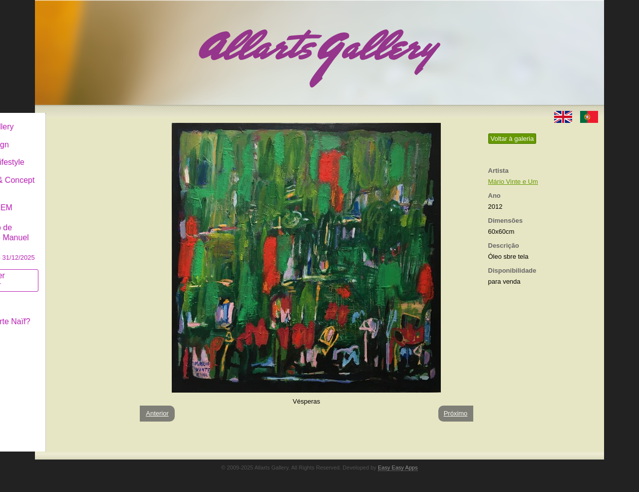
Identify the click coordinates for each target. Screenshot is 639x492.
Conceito (62, 295)
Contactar (63, 331)
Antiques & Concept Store (81, 177)
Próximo (456, 413)
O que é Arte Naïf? (79, 313)
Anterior (157, 413)
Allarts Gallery (71, 118)
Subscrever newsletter (67, 272)
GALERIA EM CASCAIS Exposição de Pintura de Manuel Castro (81, 224)
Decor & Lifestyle (76, 154)
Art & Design (68, 136)
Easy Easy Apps (398, 468)
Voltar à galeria (512, 138)
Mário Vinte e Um (513, 181)
